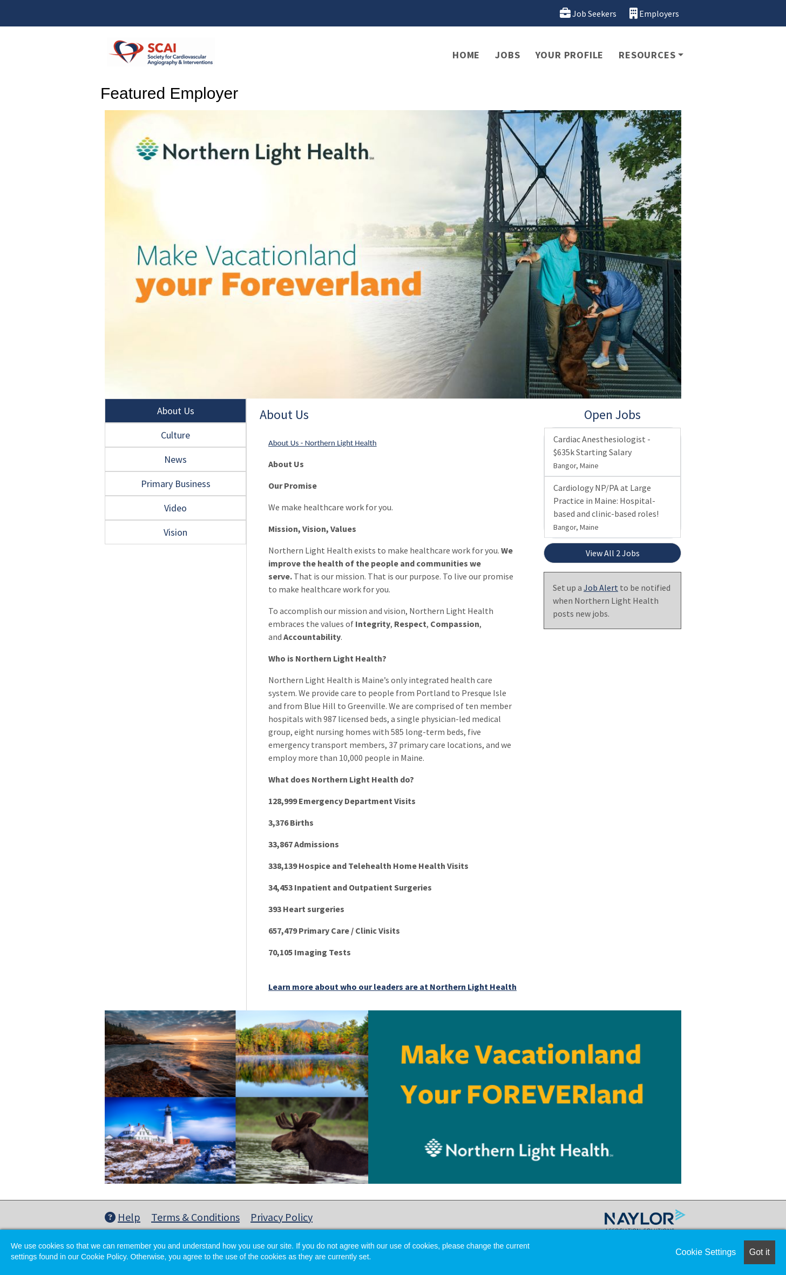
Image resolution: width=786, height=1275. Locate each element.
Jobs (507, 55)
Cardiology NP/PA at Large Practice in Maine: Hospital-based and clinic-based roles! (606, 507)
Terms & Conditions (195, 1217)
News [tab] (175, 459)
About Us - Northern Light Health (322, 443)
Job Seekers (588, 13)
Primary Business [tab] (176, 483)
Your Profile (570, 55)
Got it (759, 1252)
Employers (654, 13)
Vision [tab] (175, 532)
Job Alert (601, 587)
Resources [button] (647, 55)
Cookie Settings (705, 1252)
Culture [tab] (175, 435)
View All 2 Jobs (613, 553)
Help (122, 1217)
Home (466, 55)
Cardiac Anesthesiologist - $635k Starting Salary (602, 452)
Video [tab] (175, 508)
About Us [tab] (175, 410)
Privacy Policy (281, 1217)
